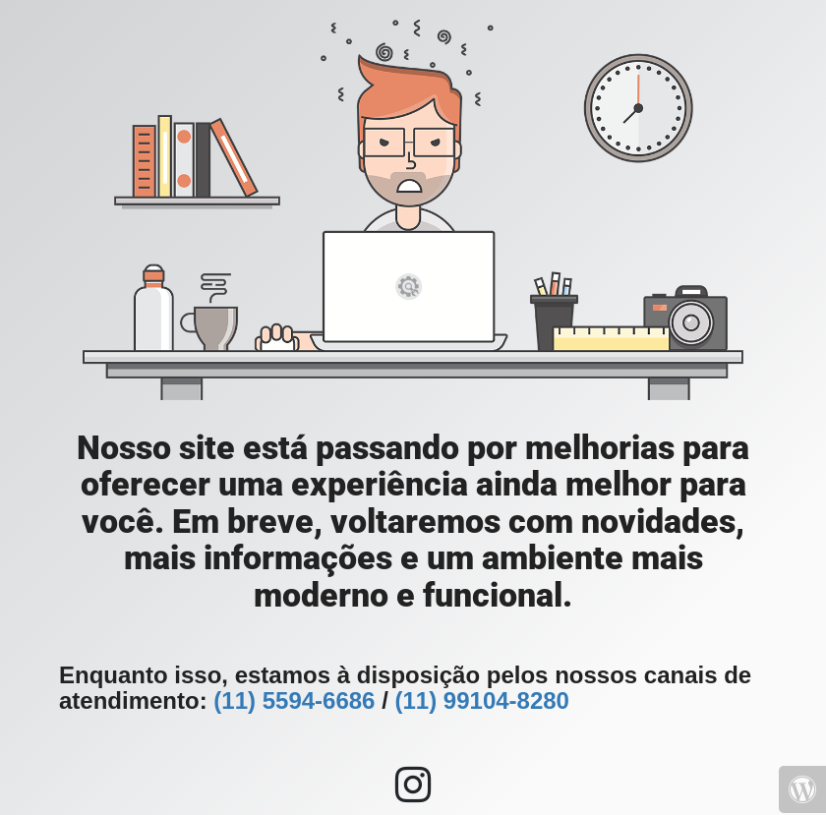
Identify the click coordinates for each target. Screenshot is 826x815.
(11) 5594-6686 (294, 700)
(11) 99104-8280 (481, 700)
